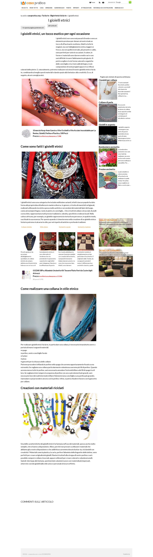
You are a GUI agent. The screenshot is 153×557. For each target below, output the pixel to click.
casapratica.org (34, 15)
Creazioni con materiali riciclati (42, 388)
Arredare (48, 8)
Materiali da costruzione (103, 8)
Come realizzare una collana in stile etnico (49, 288)
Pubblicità (126, 554)
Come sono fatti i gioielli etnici (42, 146)
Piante (68, 8)
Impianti (76, 8)
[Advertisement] (44, 13)
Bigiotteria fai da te (58, 15)
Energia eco (119, 8)
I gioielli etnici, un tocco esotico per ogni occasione (55, 33)
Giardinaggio (59, 8)
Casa (41, 8)
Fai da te (25, 8)
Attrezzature (86, 8)
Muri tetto (34, 8)
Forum (92, 2)
